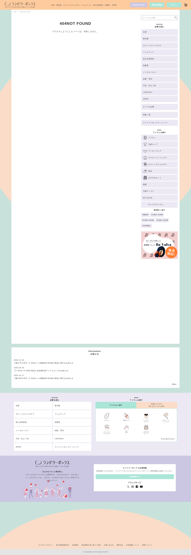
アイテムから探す (115, 405)
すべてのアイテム (167, 438)
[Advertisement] (159, 302)
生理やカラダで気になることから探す (157, 405)
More (174, 384)
